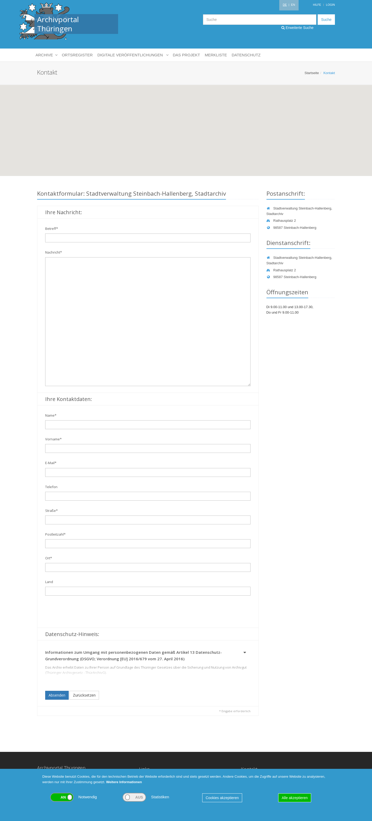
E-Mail (50, 462)
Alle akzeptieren (295, 798)
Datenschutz (246, 55)
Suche (326, 19)
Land (49, 581)
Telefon (51, 486)
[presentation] (85, 612)
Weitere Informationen (124, 782)
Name (50, 415)
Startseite (312, 73)
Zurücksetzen (84, 695)
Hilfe (317, 4)
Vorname (53, 439)
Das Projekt (186, 55)
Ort (48, 558)
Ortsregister (77, 55)
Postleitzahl (55, 534)
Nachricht (53, 252)
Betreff (51, 228)
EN (293, 4)
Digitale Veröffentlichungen (132, 55)
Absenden (57, 695)
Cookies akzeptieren (222, 798)
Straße (51, 510)
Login (330, 4)
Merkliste (216, 55)
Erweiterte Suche (297, 28)
